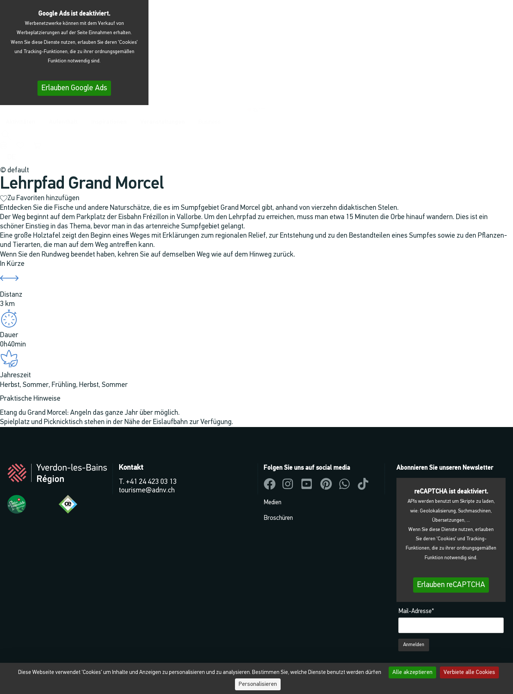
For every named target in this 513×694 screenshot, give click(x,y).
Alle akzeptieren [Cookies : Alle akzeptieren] (412, 672)
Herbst (10, 385)
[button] (6, 136)
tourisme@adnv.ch (147, 490)
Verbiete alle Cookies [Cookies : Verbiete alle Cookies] (469, 672)
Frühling (64, 385)
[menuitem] (11, 157)
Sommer (36, 385)
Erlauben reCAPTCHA (451, 585)
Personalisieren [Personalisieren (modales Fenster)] (258, 684)
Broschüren (278, 518)
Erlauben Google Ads (74, 88)
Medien (272, 502)
